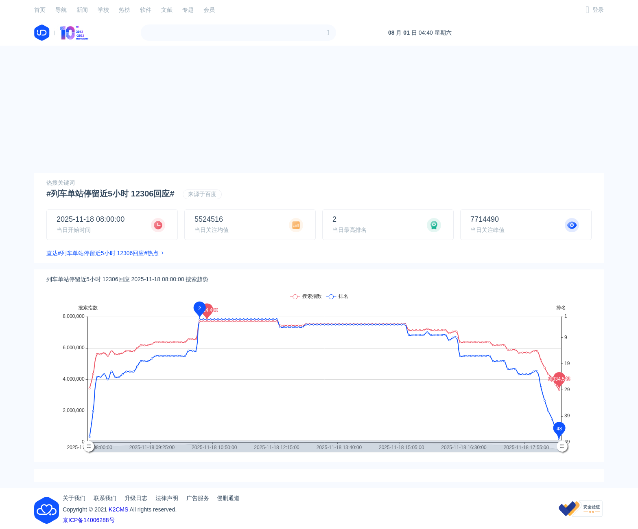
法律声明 (166, 498)
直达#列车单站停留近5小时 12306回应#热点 (102, 253)
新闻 (82, 10)
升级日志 (136, 498)
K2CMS (118, 509)
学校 (103, 10)
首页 (40, 10)
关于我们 (74, 498)
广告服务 (197, 498)
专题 (188, 10)
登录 (598, 10)
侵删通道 (228, 498)
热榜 (124, 10)
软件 (145, 10)
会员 (209, 10)
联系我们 (105, 498)
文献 (167, 10)
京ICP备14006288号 (89, 520)
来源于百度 (202, 194)
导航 (61, 10)
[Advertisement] (319, 109)
